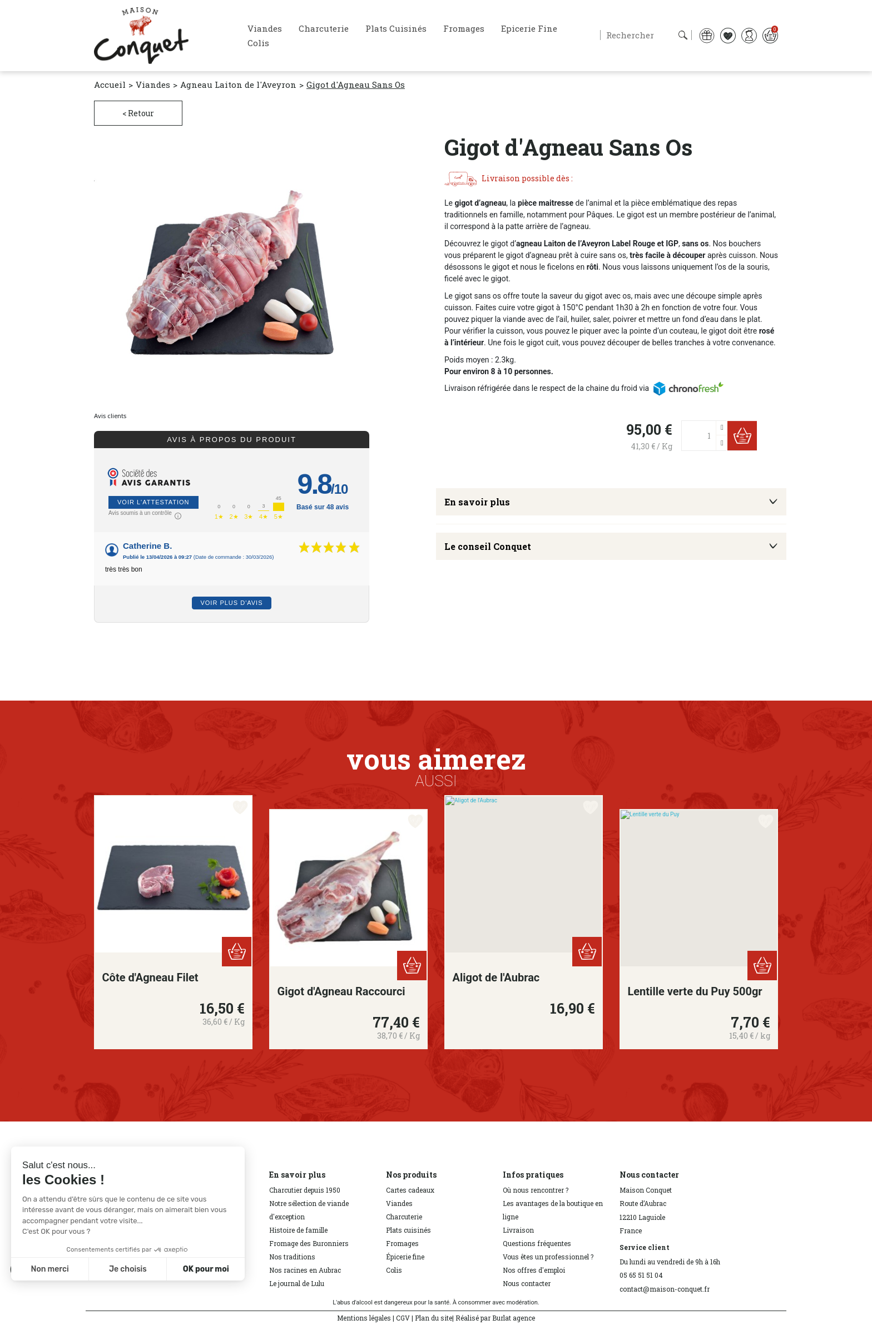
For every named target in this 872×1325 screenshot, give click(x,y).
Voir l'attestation (153, 502)
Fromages (402, 1243)
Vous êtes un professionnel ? (548, 1256)
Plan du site (433, 1317)
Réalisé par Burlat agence (495, 1317)
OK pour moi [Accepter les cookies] (206, 1269)
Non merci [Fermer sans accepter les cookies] (49, 1269)
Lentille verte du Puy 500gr (695, 991)
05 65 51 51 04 (641, 1275)
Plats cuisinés (408, 1229)
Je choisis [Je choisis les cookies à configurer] (128, 1269)
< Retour (138, 113)
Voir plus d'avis (231, 602)
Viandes (399, 1203)
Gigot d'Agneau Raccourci (341, 991)
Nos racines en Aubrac (305, 1270)
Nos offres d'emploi (534, 1270)
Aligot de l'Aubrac (496, 977)
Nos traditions (292, 1256)
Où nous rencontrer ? (535, 1189)
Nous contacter (527, 1283)
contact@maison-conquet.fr (665, 1288)
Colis (394, 1270)
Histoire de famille (298, 1229)
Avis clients (110, 416)
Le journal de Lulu (296, 1283)
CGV (403, 1317)
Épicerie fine (405, 1256)
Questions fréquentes (537, 1243)
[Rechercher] (646, 35)
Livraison (518, 1229)
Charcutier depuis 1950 (304, 1189)
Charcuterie (404, 1216)
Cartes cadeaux (410, 1189)
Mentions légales (364, 1317)
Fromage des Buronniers (309, 1243)
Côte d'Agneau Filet (150, 977)
